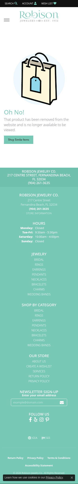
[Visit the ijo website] (45, 438)
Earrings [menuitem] (39, 269)
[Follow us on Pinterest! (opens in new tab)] (47, 419)
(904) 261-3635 (39, 183)
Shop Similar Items (18, 139)
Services (39, 371)
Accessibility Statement (39, 465)
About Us (39, 361)
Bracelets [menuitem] (39, 284)
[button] (10, 3)
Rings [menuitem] (39, 264)
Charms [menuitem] (39, 289)
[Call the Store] (39, 209)
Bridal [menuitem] (39, 259)
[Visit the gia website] (32, 438)
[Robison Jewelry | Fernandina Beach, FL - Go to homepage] (39, 14)
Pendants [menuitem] (39, 274)
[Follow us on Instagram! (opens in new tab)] (41, 419)
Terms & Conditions (59, 458)
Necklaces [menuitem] (39, 279)
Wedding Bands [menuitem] (39, 294)
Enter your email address (39, 395)
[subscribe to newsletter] (62, 402)
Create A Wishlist (39, 366)
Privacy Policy (39, 381)
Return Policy (39, 376)
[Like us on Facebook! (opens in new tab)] (30, 419)
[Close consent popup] (72, 477)
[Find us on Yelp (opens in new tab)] (35, 419)
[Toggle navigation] (6, 22)
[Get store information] (39, 213)
